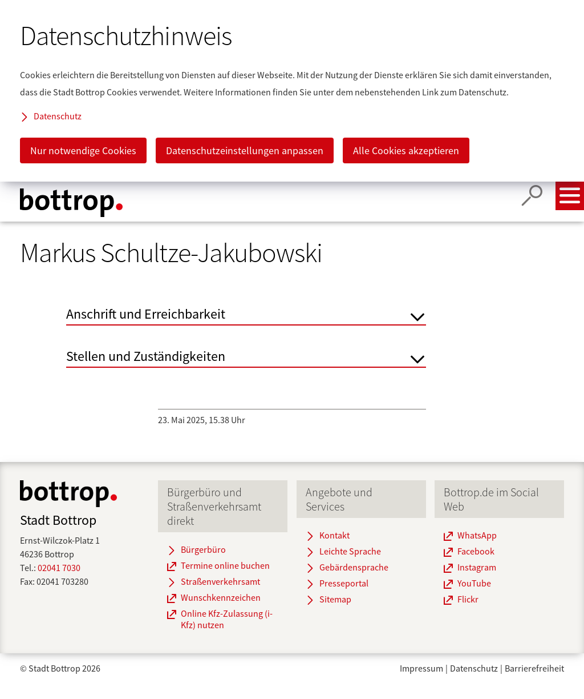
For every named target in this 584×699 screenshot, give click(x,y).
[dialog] (292, 91)
